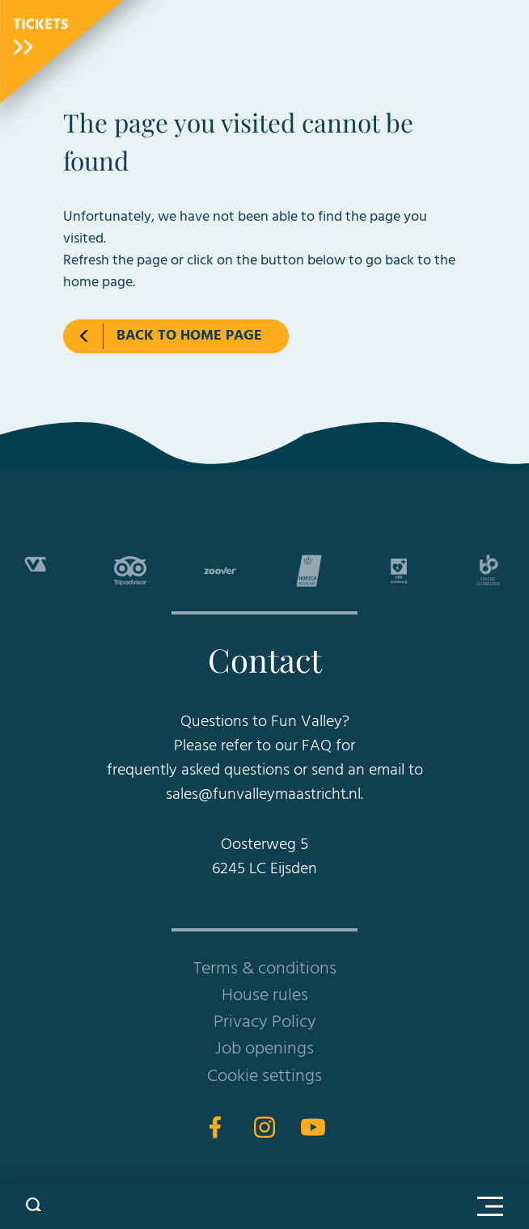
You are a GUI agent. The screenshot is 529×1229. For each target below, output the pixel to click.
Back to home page (189, 336)
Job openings (264, 1049)
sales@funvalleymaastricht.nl (263, 795)
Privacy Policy (265, 1022)
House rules (265, 995)
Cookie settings (264, 1076)
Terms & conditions (264, 969)
